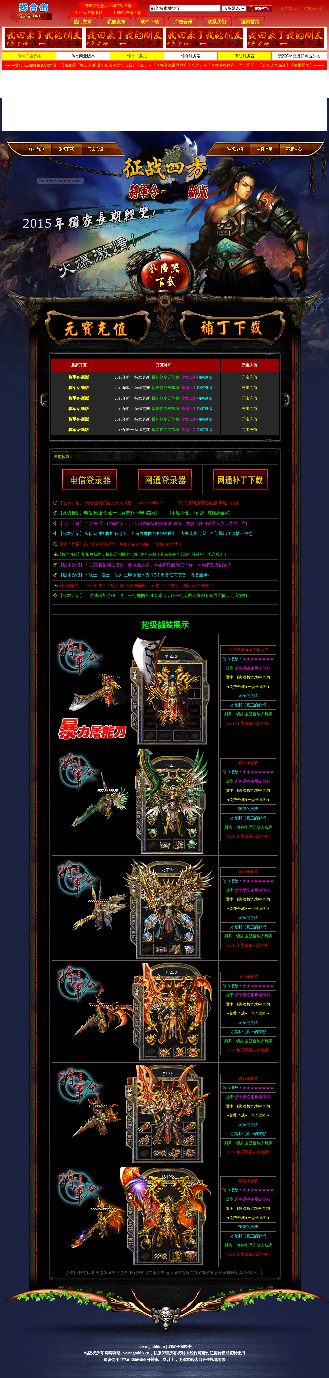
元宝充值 (249, 377)
